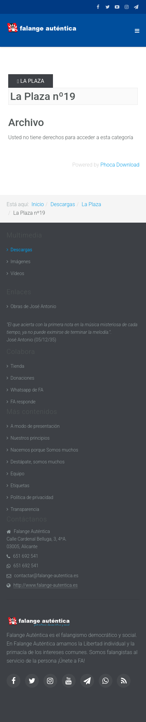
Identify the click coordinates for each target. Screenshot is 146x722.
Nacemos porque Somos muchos (44, 450)
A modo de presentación (35, 426)
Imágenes (21, 261)
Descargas (63, 204)
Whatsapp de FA (27, 389)
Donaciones (22, 378)
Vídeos (17, 273)
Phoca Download (119, 165)
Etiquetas (20, 485)
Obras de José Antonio (33, 306)
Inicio (38, 204)
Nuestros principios (30, 438)
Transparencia (25, 509)
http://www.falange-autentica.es (45, 585)
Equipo (17, 473)
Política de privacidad (32, 497)
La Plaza (30, 81)
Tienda (17, 366)
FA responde (23, 401)
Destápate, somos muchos (37, 461)
